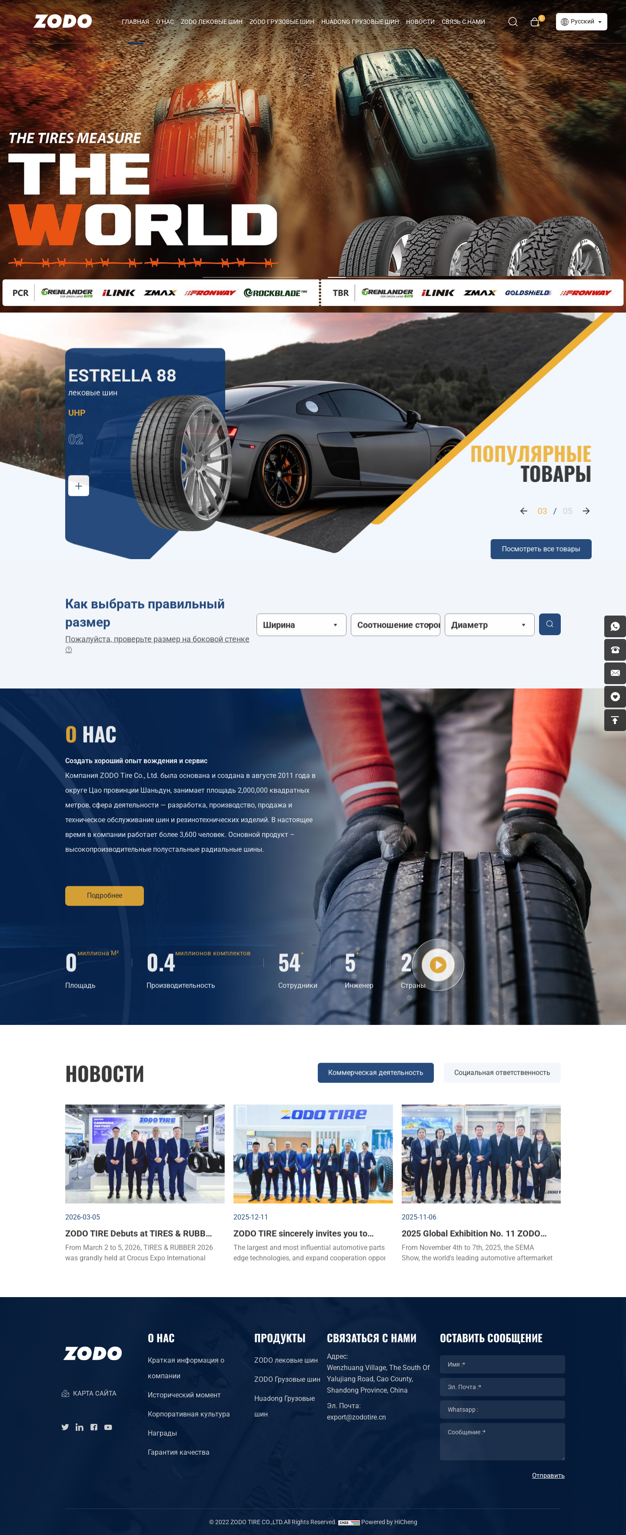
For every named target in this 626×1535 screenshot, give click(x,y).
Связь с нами (463, 21)
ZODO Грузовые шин (282, 21)
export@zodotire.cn (356, 1417)
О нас (165, 21)
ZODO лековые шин (212, 21)
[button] (250, 267)
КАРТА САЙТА (89, 1394)
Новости (420, 21)
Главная (135, 21)
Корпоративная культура (189, 1414)
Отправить (548, 1475)
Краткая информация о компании (186, 1368)
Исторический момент (184, 1395)
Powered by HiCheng (389, 1522)
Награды (162, 1433)
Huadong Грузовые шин (284, 1406)
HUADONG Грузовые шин (360, 21)
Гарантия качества (179, 1452)
